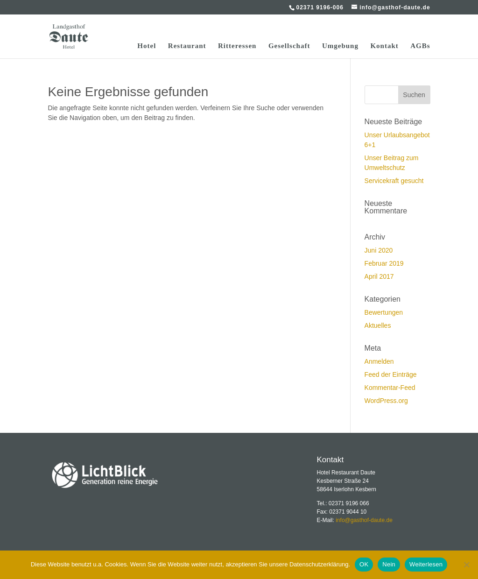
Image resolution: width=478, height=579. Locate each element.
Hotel (146, 45)
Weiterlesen (426, 564)
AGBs (420, 45)
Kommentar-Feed (390, 387)
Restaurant (187, 45)
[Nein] (466, 564)
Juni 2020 (379, 250)
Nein (388, 564)
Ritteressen (237, 45)
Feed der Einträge (391, 374)
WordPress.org (386, 400)
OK (363, 564)
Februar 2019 (384, 263)
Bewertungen (384, 312)
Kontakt (384, 45)
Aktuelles (378, 325)
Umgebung (340, 45)
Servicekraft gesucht (394, 180)
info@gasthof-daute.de (364, 520)
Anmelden (379, 361)
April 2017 (379, 276)
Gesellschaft (289, 45)
